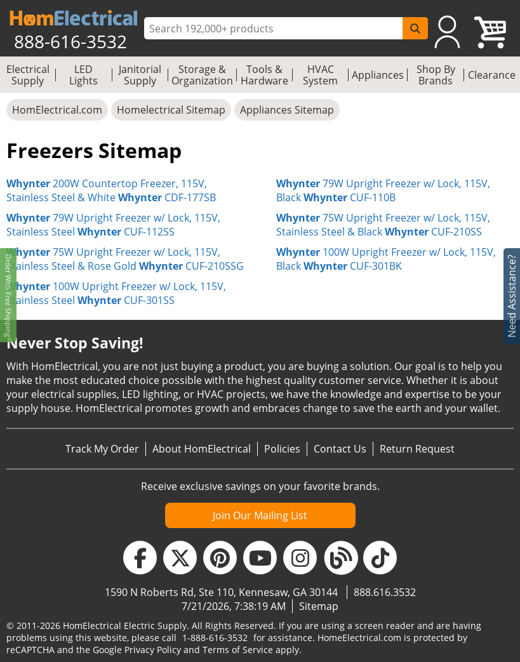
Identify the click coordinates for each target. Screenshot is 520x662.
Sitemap (318, 606)
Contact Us (340, 449)
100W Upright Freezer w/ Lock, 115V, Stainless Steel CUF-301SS (116, 293)
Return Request (417, 449)
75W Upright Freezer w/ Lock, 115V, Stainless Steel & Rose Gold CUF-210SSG (125, 259)
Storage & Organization (202, 75)
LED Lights (83, 75)
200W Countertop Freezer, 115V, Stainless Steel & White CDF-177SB (111, 190)
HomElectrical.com (57, 110)
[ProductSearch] (275, 28)
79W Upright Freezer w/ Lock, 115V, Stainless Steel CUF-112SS (113, 225)
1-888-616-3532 (215, 638)
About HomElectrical (201, 449)
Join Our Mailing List (260, 515)
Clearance (492, 75)
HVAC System (320, 75)
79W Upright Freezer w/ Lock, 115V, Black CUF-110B (383, 190)
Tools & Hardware (264, 75)
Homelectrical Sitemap (171, 110)
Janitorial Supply (140, 75)
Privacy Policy (152, 650)
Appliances (378, 75)
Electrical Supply (28, 75)
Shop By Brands (436, 75)
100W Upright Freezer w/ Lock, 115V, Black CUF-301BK (386, 259)
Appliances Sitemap (287, 110)
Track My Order (102, 449)
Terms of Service (238, 650)
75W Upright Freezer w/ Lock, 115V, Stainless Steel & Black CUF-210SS (383, 225)
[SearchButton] (415, 28)
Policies (282, 449)
